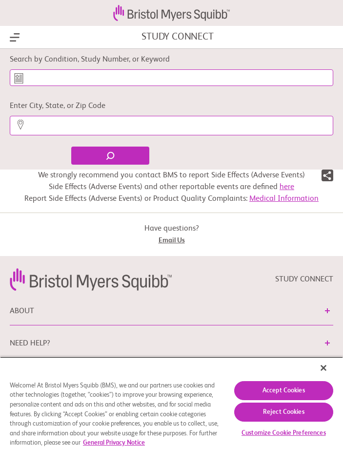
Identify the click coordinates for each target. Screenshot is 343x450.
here (287, 187)
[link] (91, 279)
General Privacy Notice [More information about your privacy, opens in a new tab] (114, 443)
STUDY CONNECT (177, 37)
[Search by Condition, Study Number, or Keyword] (171, 77)
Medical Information (284, 199)
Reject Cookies (283, 412)
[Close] (323, 368)
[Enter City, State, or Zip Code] (171, 125)
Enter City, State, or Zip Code (57, 106)
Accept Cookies (283, 390)
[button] (327, 177)
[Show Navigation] (14, 37)
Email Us (172, 240)
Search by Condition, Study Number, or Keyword (90, 60)
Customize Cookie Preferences (284, 433)
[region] (171, 403)
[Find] (110, 156)
